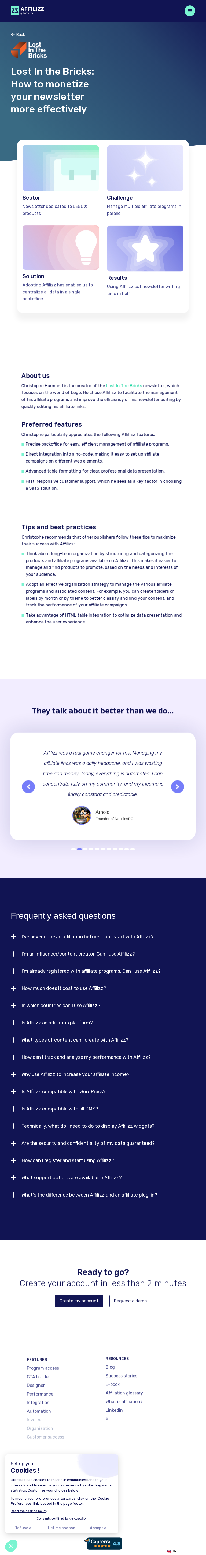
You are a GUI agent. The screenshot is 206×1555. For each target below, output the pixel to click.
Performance (40, 1417)
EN (171, 1551)
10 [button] (126, 859)
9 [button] (121, 859)
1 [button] (73, 859)
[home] (27, 10)
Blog (110, 1383)
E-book (113, 1400)
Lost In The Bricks (118, 385)
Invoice (34, 1443)
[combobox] (171, 1551)
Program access (43, 1391)
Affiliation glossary (124, 1408)
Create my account (79, 1310)
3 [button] (85, 859)
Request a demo (130, 1310)
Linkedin (114, 1426)
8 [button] (115, 859)
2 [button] (79, 859)
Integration (38, 1426)
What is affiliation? (124, 1417)
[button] (190, 10)
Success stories (121, 1391)
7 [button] (109, 859)
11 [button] (132, 859)
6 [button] (103, 859)
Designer (36, 1409)
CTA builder (38, 1400)
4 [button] (91, 859)
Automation (39, 1434)
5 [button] (97, 859)
